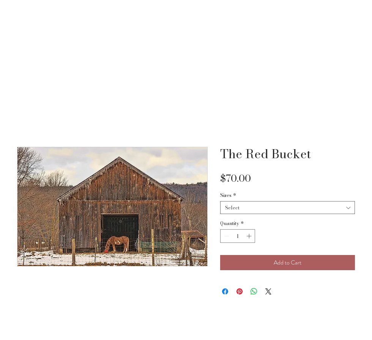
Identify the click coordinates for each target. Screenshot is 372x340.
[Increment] (249, 236)
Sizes (228, 195)
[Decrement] (225, 236)
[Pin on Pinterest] (239, 291)
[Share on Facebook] (225, 291)
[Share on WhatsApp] (254, 291)
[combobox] (287, 207)
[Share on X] (268, 291)
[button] (355, 17)
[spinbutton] (237, 236)
